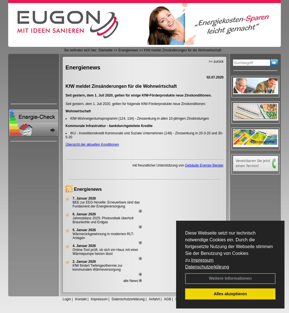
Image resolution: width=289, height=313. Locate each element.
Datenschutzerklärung (207, 266)
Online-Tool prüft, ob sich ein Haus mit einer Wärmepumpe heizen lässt (105, 252)
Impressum (202, 260)
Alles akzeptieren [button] (230, 294)
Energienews (88, 189)
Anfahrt (154, 299)
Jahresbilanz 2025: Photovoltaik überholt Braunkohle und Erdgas (103, 220)
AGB (167, 299)
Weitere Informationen (230, 278)
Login (67, 299)
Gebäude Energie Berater (204, 165)
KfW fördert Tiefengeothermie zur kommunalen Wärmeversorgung (97, 268)
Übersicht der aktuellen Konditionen (92, 144)
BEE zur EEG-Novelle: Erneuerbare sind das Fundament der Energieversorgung (106, 204)
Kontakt (81, 299)
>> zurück (216, 62)
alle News (132, 281)
